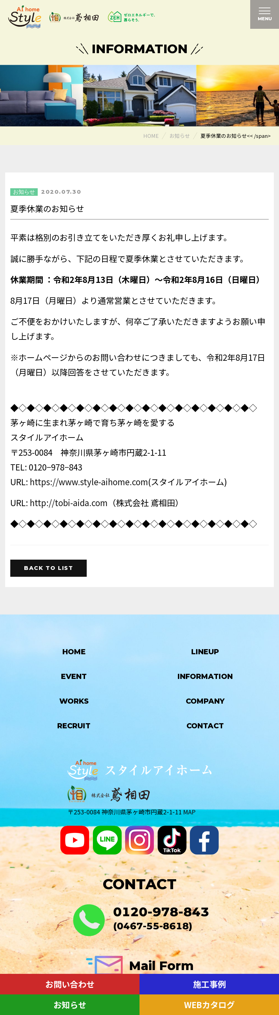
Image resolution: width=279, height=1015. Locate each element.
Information (205, 676)
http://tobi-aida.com (69, 503)
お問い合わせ (70, 984)
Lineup (205, 651)
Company (205, 701)
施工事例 (209, 984)
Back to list (48, 568)
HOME (74, 651)
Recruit (73, 725)
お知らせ (69, 1005)
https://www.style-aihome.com (89, 482)
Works (74, 701)
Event (74, 676)
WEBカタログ (209, 1005)
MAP (189, 811)
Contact (205, 725)
